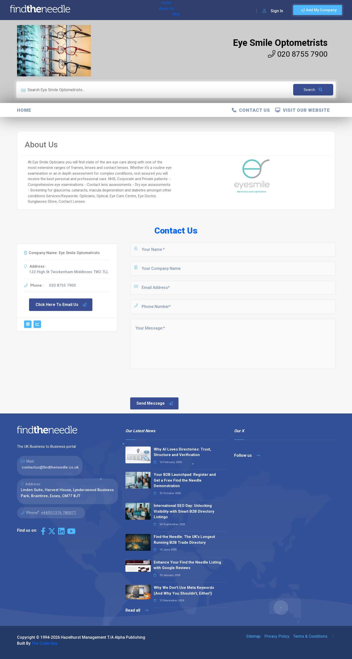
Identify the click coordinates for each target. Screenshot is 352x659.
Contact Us (251, 110)
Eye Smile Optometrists (280, 43)
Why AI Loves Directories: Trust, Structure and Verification (182, 452)
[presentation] (167, 382)
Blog (125, 10)
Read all (136, 610)
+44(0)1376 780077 (58, 512)
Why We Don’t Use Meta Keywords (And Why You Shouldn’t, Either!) (184, 590)
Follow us (247, 455)
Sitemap (253, 636)
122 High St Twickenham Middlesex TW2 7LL (68, 272)
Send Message (154, 403)
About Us (107, 10)
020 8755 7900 (297, 54)
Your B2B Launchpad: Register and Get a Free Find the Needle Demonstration (185, 480)
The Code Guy (44, 643)
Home (88, 10)
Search (313, 89)
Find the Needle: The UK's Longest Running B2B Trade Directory (184, 539)
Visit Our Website (302, 110)
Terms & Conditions (310, 636)
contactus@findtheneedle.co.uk (50, 467)
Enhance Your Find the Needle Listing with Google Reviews (187, 565)
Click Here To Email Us (61, 304)
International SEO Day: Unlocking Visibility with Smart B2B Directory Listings (184, 511)
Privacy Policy (276, 636)
